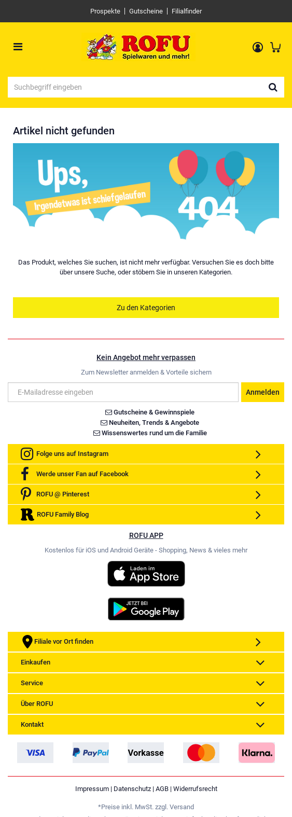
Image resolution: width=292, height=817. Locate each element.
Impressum (92, 789)
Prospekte (105, 11)
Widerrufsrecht (195, 789)
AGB (162, 789)
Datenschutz (132, 789)
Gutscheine (146, 11)
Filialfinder (187, 11)
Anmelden (263, 392)
